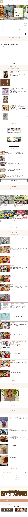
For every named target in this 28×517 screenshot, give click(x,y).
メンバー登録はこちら (17, 4)
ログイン (21, 500)
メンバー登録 (7, 500)
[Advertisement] (14, 55)
